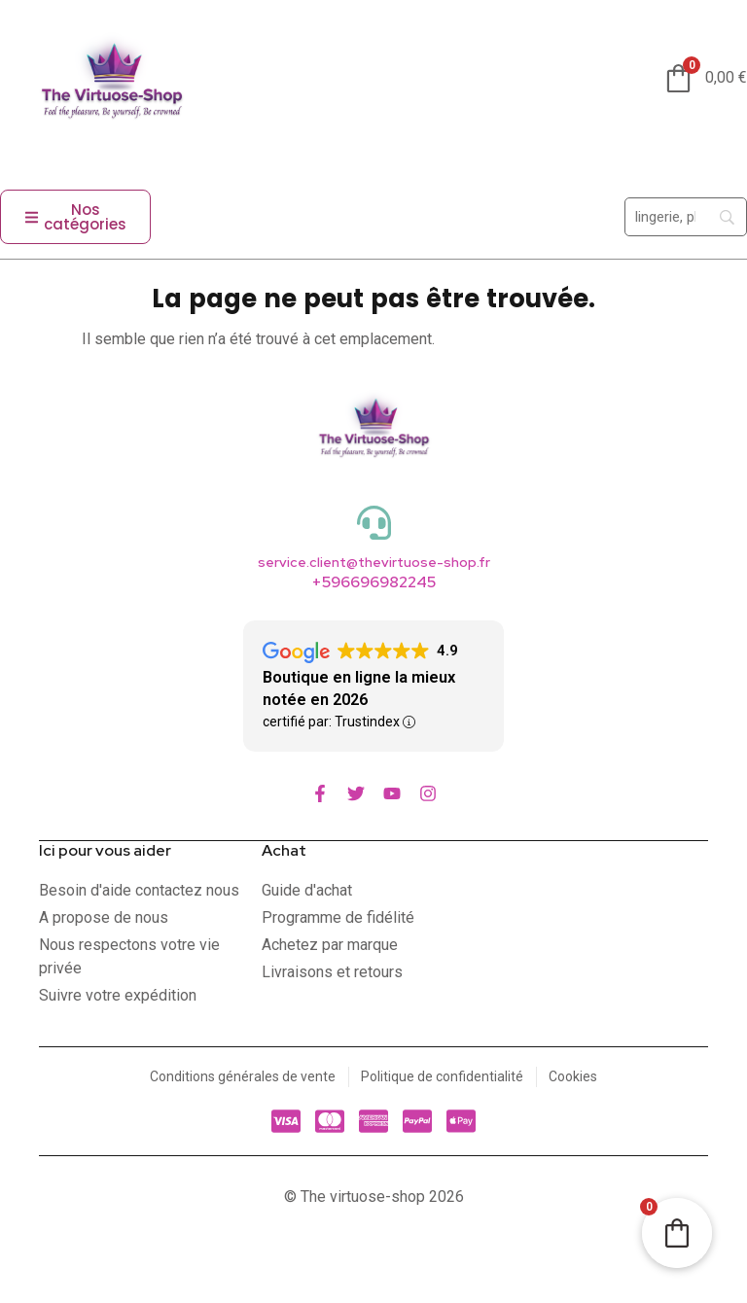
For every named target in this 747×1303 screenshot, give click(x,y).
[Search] (685, 217)
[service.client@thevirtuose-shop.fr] (374, 523)
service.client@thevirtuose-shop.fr (374, 562)
